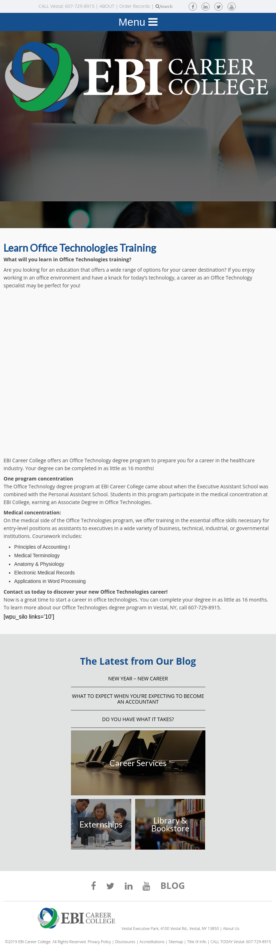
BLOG (172, 886)
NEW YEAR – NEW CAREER (138, 678)
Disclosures (125, 941)
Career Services (138, 763)
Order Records (134, 6)
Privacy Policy (99, 941)
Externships (101, 824)
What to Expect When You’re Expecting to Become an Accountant (138, 699)
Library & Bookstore (170, 824)
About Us (231, 928)
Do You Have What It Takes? (138, 719)
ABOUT (106, 6)
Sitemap (176, 941)
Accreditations (151, 941)
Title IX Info (196, 941)
